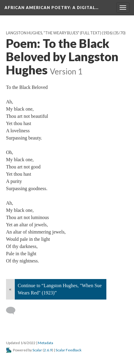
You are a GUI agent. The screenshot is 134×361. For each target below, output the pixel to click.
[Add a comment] (13, 311)
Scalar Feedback (68, 350)
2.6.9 (48, 350)
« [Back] (10, 289)
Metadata (45, 343)
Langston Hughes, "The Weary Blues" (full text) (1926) (59, 33)
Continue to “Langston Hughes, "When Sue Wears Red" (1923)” (60, 289)
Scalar (37, 350)
